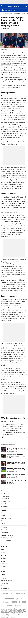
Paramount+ (4, 521)
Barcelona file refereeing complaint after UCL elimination (16, 449)
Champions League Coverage (19, 13)
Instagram (4, 564)
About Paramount (6, 518)
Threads (3, 571)
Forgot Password (5, 588)
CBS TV (3, 523)
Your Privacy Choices (6, 538)
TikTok (3, 561)
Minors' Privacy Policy (7, 535)
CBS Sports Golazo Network (6, 13)
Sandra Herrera (6, 28)
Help (2, 549)
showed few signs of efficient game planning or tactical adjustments (11, 270)
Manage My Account (6, 580)
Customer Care (5, 552)
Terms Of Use (4, 530)
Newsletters (4, 583)
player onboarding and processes (15, 384)
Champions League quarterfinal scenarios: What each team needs (16, 469)
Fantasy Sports (5, 496)
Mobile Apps (4, 506)
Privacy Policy (5, 532)
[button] (15, 10)
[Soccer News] (8, 10)
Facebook (3, 566)
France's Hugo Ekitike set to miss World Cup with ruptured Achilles (16, 475)
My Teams (3, 586)
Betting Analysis (5, 501)
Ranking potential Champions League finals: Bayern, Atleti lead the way (16, 456)
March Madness (5, 504)
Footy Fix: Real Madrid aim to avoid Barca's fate (16, 481)
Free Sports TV (5, 499)
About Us (3, 513)
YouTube (3, 558)
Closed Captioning (6, 540)
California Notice (5, 543)
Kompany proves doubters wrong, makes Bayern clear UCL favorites (16, 462)
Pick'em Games (5, 493)
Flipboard (3, 574)
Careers (3, 515)
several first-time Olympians (15, 188)
